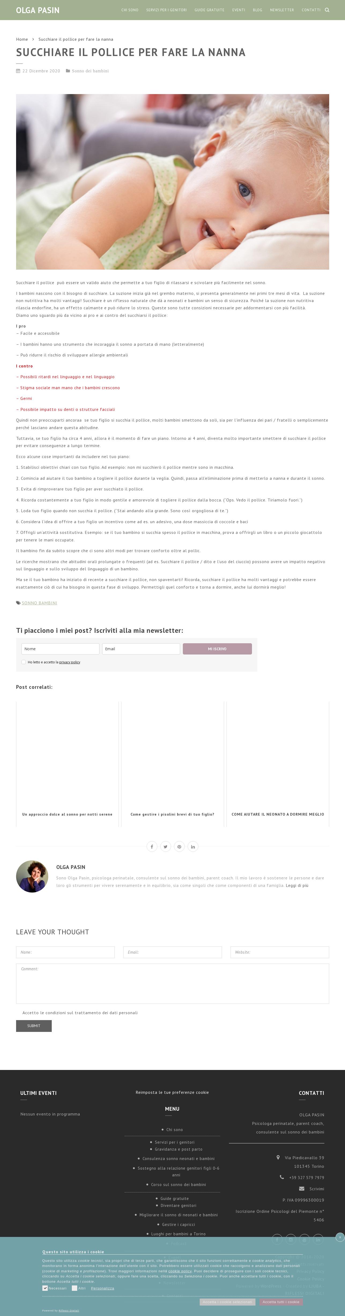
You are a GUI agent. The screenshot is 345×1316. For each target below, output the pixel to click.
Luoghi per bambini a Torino (178, 1233)
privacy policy (69, 662)
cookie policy (179, 1271)
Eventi (238, 10)
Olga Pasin (38, 10)
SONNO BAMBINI (39, 602)
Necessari (54, 1288)
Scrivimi (317, 1188)
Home (22, 39)
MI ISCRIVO (217, 648)
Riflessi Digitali (69, 1310)
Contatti (311, 10)
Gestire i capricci (178, 1224)
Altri (79, 1288)
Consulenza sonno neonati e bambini (179, 1158)
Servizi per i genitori (166, 10)
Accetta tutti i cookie (281, 1302)
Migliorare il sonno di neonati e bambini (179, 1214)
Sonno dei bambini (90, 71)
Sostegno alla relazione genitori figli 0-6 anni (179, 1172)
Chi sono (130, 10)
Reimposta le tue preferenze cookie (172, 1092)
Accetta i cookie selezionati (227, 1302)
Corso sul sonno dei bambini (178, 1184)
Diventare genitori (178, 1205)
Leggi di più (297, 885)
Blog (257, 10)
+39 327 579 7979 (306, 1177)
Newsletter (282, 10)
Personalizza (102, 1288)
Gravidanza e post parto (179, 1149)
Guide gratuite (210, 10)
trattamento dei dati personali (106, 1012)
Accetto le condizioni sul (80, 1012)
